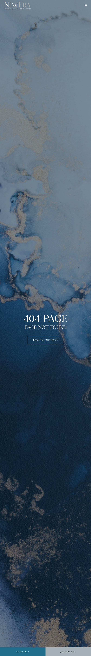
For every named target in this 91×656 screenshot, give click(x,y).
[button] (86, 5)
